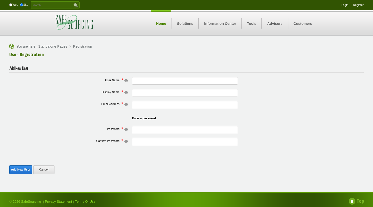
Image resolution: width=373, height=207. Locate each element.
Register (358, 5)
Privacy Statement (58, 201)
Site (25, 4)
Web (15, 4)
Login (344, 5)
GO (76, 5)
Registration (82, 46)
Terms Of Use (85, 201)
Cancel (43, 169)
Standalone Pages (53, 46)
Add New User (20, 169)
